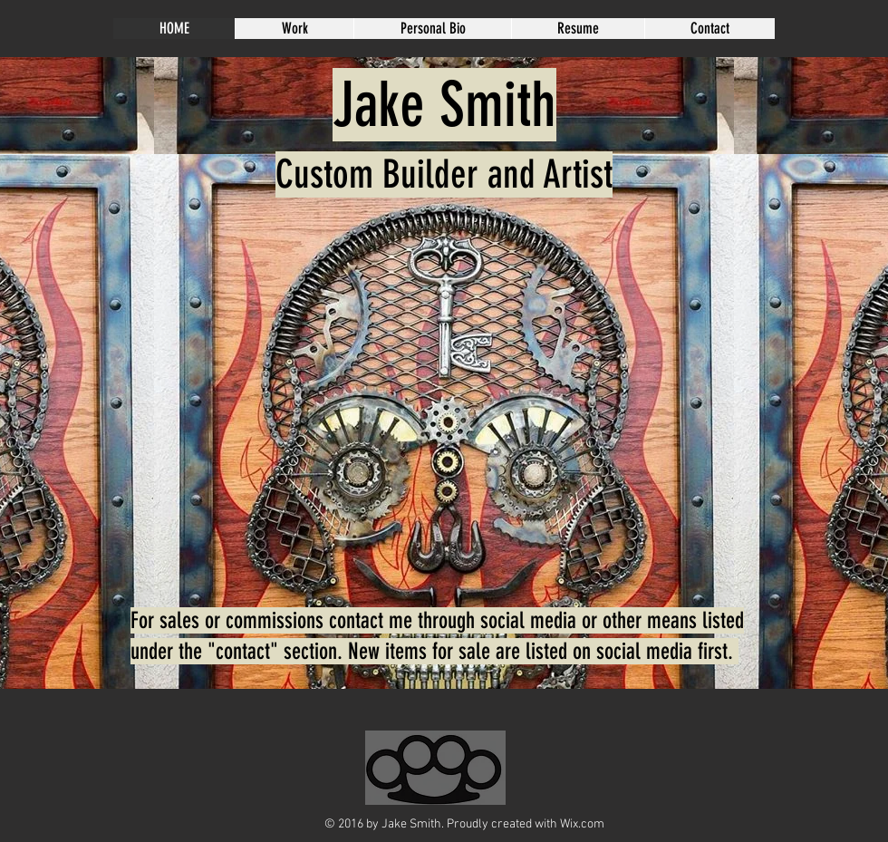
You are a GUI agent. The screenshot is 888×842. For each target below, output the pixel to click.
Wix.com (582, 824)
